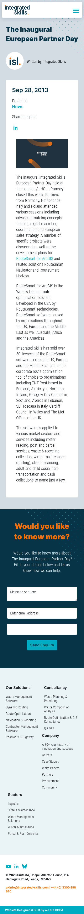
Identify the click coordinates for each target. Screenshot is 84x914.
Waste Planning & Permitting (55, 699)
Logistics (13, 804)
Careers (47, 755)
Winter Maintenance (21, 827)
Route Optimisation (18, 714)
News (17, 106)
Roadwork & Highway (20, 737)
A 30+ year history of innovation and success (57, 747)
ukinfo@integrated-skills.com (27, 887)
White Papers (50, 768)
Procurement (50, 781)
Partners (47, 774)
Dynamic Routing (17, 707)
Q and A (49, 728)
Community (49, 787)
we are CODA (54, 910)
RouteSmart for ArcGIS (34, 258)
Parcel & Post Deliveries (23, 834)
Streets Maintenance (21, 810)
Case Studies (50, 761)
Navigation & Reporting (21, 720)
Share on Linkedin (15, 128)
